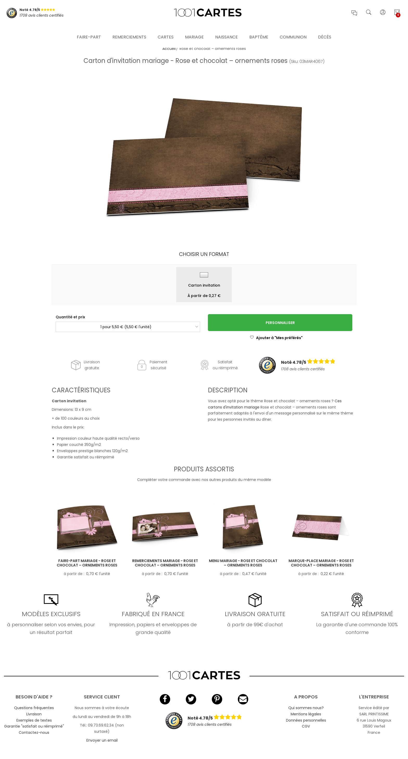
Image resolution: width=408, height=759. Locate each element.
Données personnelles (306, 720)
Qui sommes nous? (306, 707)
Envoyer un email (102, 740)
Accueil (169, 48)
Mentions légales (306, 714)
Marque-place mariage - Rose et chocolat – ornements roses (321, 563)
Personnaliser (280, 322)
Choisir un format (204, 254)
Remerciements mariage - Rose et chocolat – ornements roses (165, 563)
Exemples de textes (34, 720)
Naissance (226, 30)
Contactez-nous (34, 732)
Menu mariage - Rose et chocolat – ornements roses (243, 563)
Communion (293, 30)
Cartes (166, 30)
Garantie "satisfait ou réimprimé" (34, 726)
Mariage (194, 30)
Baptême (258, 30)
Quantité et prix (70, 317)
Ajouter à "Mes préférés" (276, 337)
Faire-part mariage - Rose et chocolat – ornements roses (87, 563)
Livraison (34, 714)
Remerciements (129, 30)
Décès (324, 30)
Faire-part (89, 30)
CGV (306, 726)
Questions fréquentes (34, 707)
